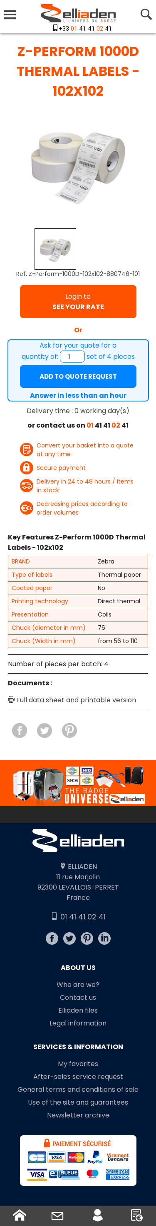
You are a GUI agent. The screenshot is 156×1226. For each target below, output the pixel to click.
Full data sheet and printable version (72, 700)
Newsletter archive (78, 1115)
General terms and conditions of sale (78, 1089)
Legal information (78, 1023)
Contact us (78, 997)
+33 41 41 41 (85, 28)
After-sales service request (78, 1076)
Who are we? (78, 984)
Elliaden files (78, 1010)
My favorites (78, 1064)
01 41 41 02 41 (78, 917)
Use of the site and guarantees (78, 1102)
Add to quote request (78, 376)
